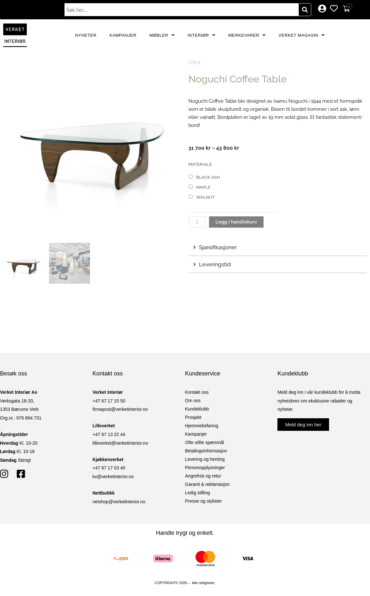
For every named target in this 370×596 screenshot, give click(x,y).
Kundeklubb (197, 409)
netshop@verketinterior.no (119, 501)
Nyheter (85, 35)
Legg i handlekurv (236, 222)
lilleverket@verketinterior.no (120, 443)
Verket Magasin (301, 35)
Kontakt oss (197, 392)
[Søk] (304, 9)
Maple (203, 187)
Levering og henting (205, 459)
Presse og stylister (203, 501)
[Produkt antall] (197, 222)
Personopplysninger (205, 467)
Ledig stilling (197, 492)
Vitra (194, 62)
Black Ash (208, 177)
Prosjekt (193, 417)
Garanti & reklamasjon (207, 484)
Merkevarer (247, 35)
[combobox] (181, 9)
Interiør (201, 35)
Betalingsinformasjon (206, 450)
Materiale (200, 164)
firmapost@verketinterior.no (120, 409)
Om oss (193, 400)
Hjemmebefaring (201, 425)
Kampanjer (122, 35)
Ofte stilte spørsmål (204, 442)
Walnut (205, 197)
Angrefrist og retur (203, 475)
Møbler (162, 35)
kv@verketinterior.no (113, 476)
